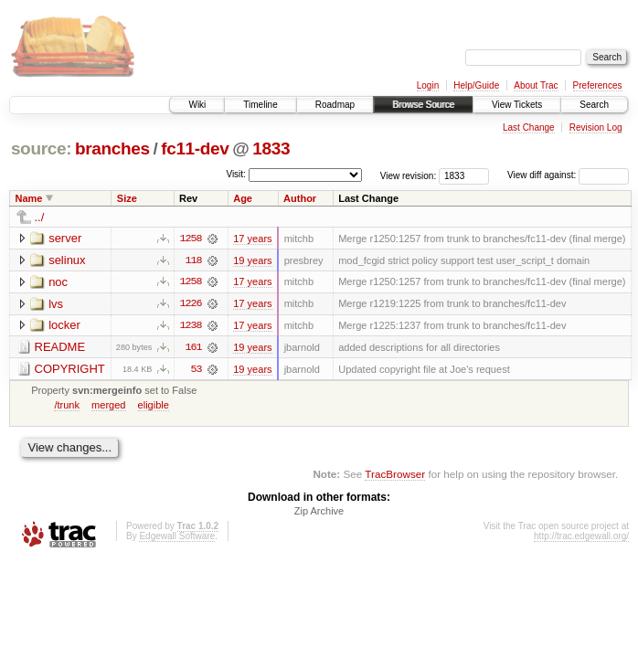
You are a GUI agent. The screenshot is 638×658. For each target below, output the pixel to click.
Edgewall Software (177, 538)
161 (193, 348)
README (60, 348)
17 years (252, 238)
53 (196, 370)
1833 (271, 148)
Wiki (197, 105)
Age (242, 198)
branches (112, 148)
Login (428, 85)
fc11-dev (195, 148)
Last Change (529, 127)
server (64, 238)
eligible (153, 405)
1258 (190, 238)
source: (41, 148)
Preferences (597, 85)
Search (594, 105)
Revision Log (595, 127)
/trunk (67, 405)
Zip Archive (319, 512)
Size (127, 198)
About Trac (536, 85)
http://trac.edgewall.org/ (581, 538)
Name (29, 198)
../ (40, 217)
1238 (190, 326)
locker (64, 326)
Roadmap (335, 105)
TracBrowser (395, 476)
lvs (55, 304)
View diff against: (568, 175)
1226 (190, 304)
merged (108, 405)
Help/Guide (476, 85)
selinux (66, 260)
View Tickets (517, 105)
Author (299, 198)
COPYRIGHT (70, 370)
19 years (252, 260)
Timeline (260, 105)
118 (193, 260)
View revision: (408, 175)
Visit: (236, 174)
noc (58, 282)
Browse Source (423, 105)
